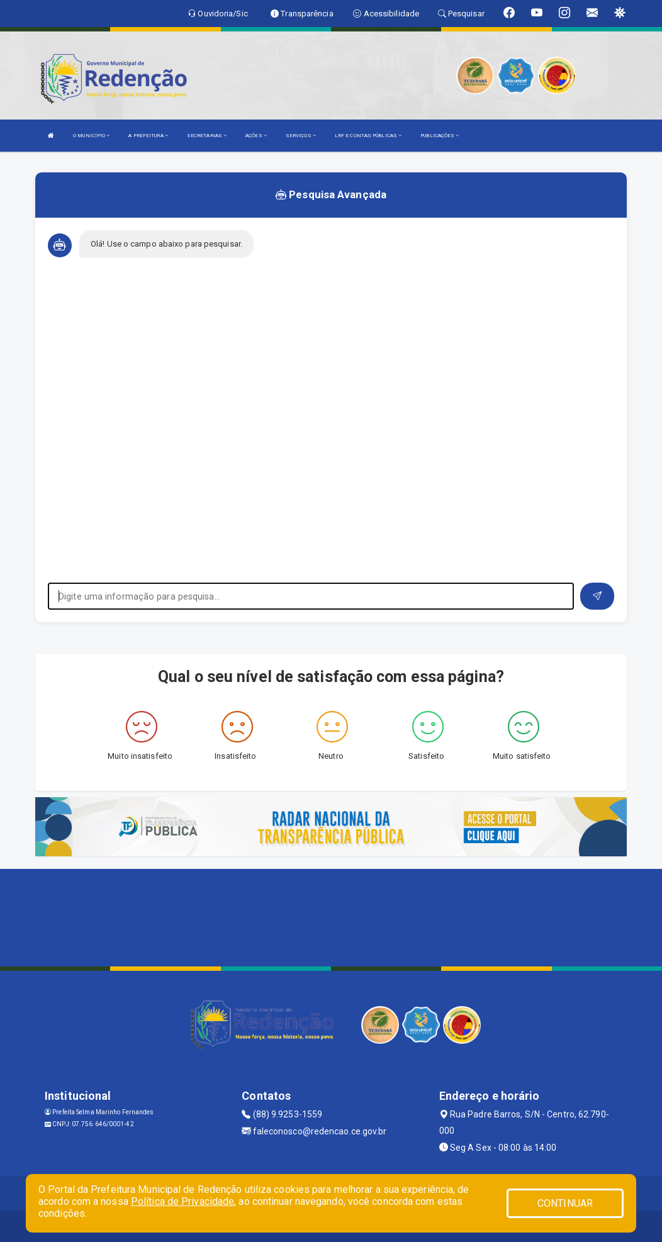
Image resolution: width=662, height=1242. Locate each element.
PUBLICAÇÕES (439, 135)
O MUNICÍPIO (91, 135)
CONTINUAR (565, 1203)
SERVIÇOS (301, 135)
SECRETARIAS (207, 135)
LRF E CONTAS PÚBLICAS (368, 135)
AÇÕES (256, 135)
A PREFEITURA (147, 135)
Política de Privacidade (182, 1201)
